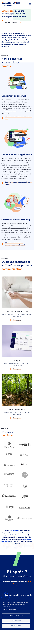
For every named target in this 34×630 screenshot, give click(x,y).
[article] (17, 299)
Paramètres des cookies (16, 615)
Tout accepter (16, 626)
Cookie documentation (10, 609)
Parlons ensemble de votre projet (18, 595)
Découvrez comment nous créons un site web (18, 118)
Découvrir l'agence (11, 22)
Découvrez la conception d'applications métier (18, 183)
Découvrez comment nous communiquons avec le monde (15, 244)
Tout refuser (16, 620)
